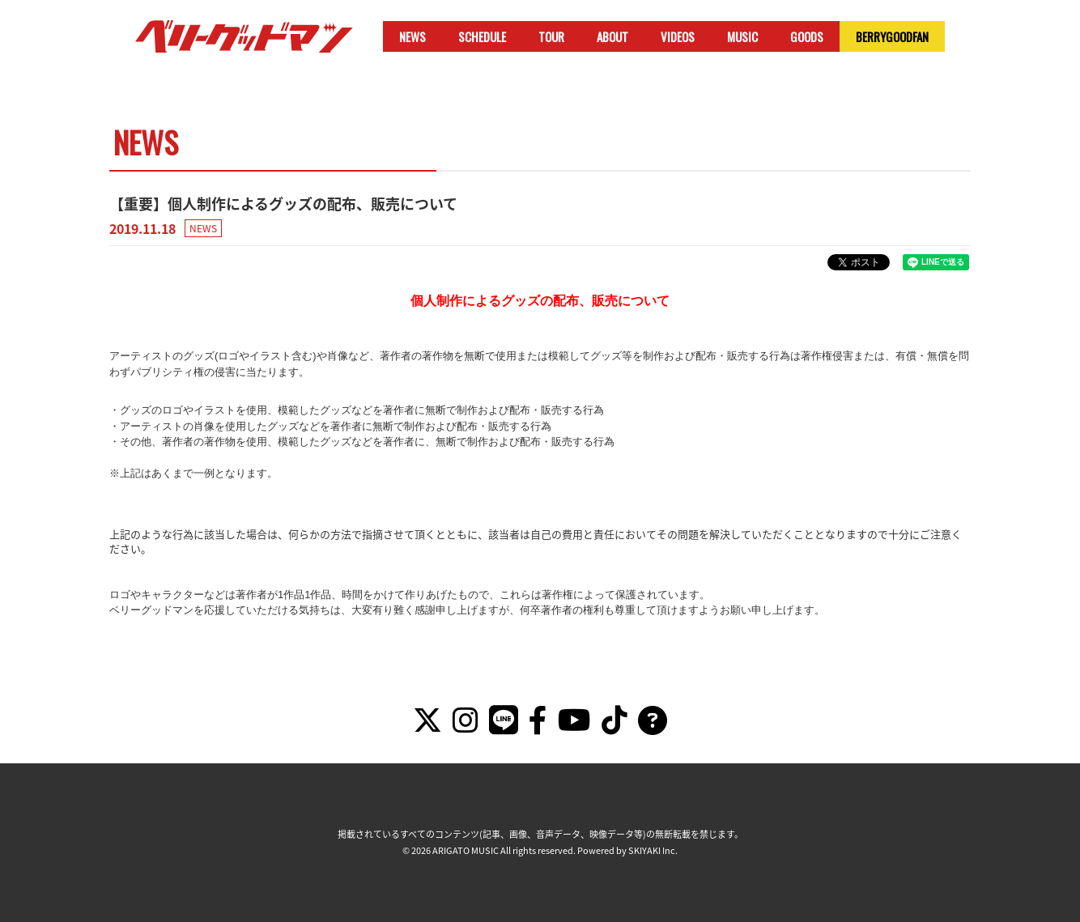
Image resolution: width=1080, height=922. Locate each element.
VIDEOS (678, 36)
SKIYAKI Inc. (653, 850)
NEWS (412, 36)
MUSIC (742, 36)
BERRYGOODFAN (892, 36)
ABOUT (612, 36)
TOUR (551, 36)
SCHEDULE (482, 36)
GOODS (806, 36)
